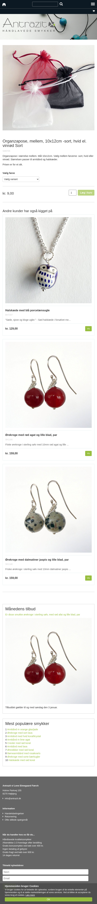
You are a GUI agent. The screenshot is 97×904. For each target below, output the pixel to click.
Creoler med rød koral (19, 743)
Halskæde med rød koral (22, 760)
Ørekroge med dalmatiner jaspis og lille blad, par (37, 559)
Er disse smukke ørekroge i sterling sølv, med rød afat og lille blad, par (42, 614)
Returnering (10, 816)
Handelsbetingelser (14, 813)
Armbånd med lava (17, 746)
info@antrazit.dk (13, 798)
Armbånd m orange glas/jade (22, 729)
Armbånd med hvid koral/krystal (24, 736)
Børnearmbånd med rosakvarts (23, 753)
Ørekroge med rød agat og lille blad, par (31, 434)
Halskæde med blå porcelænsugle (27, 310)
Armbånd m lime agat (18, 739)
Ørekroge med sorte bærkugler (23, 756)
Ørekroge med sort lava (19, 732)
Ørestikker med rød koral (20, 750)
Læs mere (30, 895)
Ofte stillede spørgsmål (16, 819)
